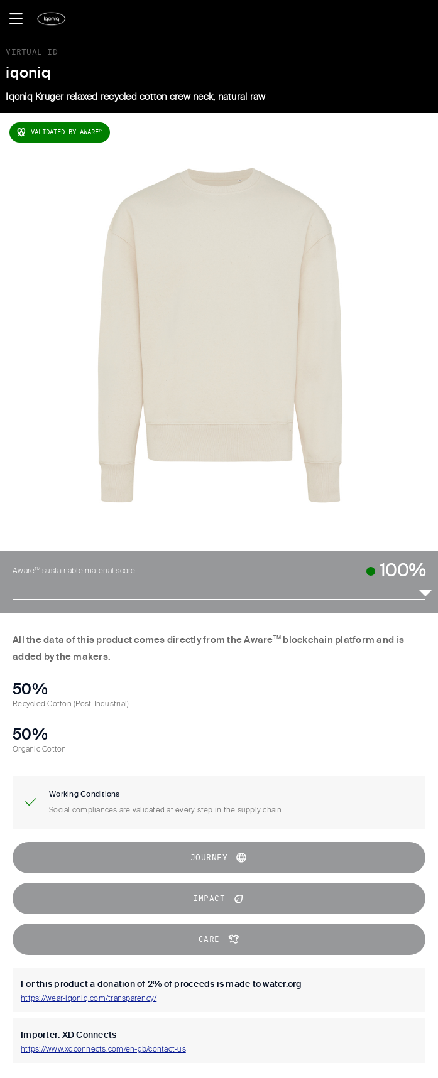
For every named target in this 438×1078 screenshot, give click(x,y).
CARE (219, 939)
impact (219, 898)
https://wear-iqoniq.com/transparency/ (88, 999)
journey (219, 857)
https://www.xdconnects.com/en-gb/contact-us (103, 1050)
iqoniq (28, 73)
